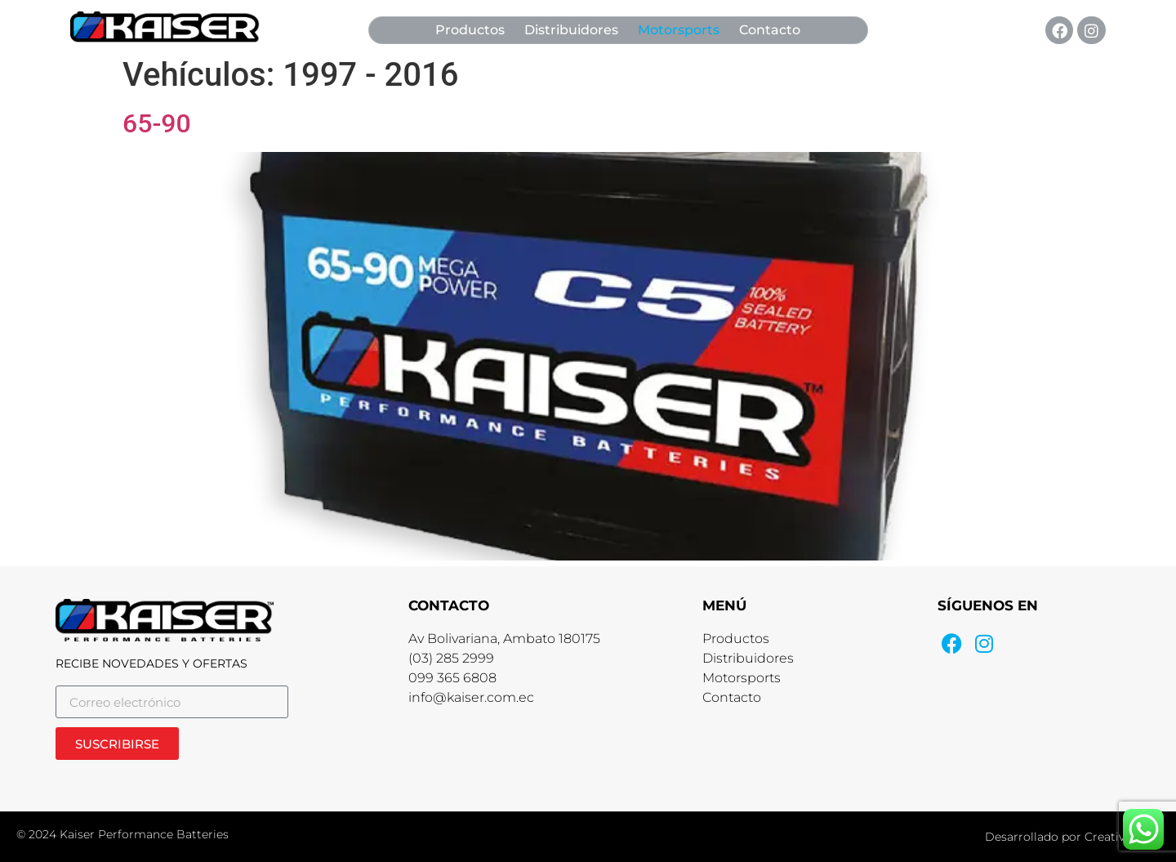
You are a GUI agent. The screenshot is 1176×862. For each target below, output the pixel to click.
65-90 (156, 123)
